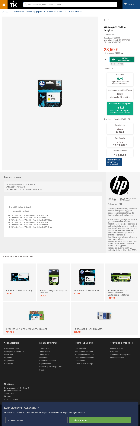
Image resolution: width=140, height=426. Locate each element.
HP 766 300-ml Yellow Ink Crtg (19, 290)
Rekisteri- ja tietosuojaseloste (50, 367)
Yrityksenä (8, 358)
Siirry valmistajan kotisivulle (128, 199)
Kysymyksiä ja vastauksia (14, 351)
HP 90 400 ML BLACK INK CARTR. (88, 329)
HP (106, 19)
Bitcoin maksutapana (47, 361)
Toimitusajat (44, 355)
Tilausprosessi (45, 348)
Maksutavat (44, 358)
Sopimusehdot (45, 364)
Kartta (7, 397)
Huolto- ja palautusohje (84, 364)
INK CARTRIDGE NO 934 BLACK (87, 290)
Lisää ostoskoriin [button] (125, 59)
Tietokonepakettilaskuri (84, 351)
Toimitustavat (44, 351)
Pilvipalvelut (114, 351)
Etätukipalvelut (80, 348)
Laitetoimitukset (116, 348)
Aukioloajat (8, 364)
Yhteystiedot (9, 361)
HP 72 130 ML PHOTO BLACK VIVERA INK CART (26, 329)
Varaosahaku (80, 361)
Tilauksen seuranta (11, 348)
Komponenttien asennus (84, 355)
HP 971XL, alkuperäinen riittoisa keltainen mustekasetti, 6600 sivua (118, 292)
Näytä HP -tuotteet (113, 199)
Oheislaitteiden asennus (84, 358)
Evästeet (42, 370)
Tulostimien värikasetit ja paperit (26, 12)
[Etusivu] (13, 8)
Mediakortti (8, 355)
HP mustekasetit (73, 12)
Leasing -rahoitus (117, 358)
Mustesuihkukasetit (54, 12)
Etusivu (5, 12)
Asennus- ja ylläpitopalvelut (120, 355)
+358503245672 (12, 399)
